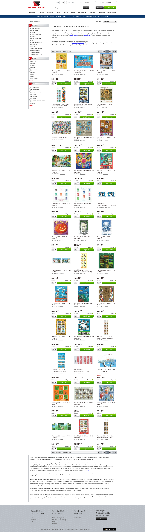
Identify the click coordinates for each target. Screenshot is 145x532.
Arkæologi (34, 102)
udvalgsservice (87, 35)
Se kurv (100, 7)
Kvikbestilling (111, 12)
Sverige (33, 65)
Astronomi (34, 103)
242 (110, 51)
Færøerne (34, 69)
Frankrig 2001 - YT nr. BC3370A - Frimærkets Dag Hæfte (83, 271)
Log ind (82, 2)
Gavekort (33, 520)
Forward (113, 51)
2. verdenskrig (35, 89)
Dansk (57, 2)
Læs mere (98, 520)
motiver (76, 35)
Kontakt (87, 2)
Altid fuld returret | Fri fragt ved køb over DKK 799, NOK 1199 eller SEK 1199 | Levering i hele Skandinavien (72, 16)
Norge (33, 63)
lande (71, 35)
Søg (87, 7)
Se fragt (53, 81)
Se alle (31, 80)
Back (101, 51)
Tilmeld (103, 518)
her (87, 498)
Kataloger (50, 12)
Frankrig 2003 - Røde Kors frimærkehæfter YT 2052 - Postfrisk (105, 437)
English (62, 2)
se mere (87, 470)
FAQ (32, 521)
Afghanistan (34, 78)
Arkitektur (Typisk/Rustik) (38, 100)
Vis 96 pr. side (67, 51)
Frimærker (32, 12)
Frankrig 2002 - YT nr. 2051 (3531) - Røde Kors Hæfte (105, 337)
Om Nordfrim (77, 518)
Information (101, 12)
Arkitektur (34, 98)
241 (107, 51)
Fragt (53, 521)
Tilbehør (41, 12)
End (115, 51)
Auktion (66, 12)
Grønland (33, 71)
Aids (32, 91)
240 (104, 51)
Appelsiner (34, 96)
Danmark (33, 61)
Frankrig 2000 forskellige (59, 137)
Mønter (58, 12)
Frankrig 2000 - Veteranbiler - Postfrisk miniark (83, 105)
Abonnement (82, 12)
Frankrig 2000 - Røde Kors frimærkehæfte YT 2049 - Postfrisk (60, 105)
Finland (33, 67)
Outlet (73, 12)
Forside (31, 21)
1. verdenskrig (35, 87)
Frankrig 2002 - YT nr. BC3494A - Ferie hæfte (59, 370)
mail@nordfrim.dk (84, 529)
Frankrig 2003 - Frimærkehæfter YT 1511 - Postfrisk (82, 371)
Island (33, 72)
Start (99, 51)
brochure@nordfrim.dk (78, 43)
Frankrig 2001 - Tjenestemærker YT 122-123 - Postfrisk (106, 205)
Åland (32, 74)
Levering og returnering (59, 520)
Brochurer (92, 12)
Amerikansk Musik (36, 92)
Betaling (54, 523)
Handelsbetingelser (58, 518)
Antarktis (33, 94)
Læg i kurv (65, 83)
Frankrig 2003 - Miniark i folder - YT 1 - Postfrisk (106, 370)
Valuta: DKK (71, 3)
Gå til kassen (110, 7)
